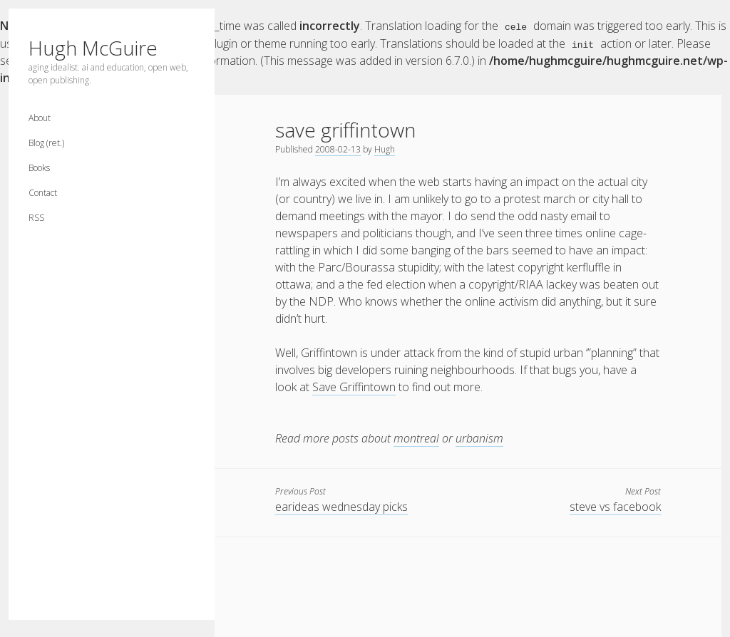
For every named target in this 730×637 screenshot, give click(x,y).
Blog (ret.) (46, 143)
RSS (36, 218)
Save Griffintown (354, 386)
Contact (43, 193)
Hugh (384, 149)
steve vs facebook (615, 506)
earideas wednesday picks (341, 506)
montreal (416, 437)
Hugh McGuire (93, 47)
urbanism (479, 437)
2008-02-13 (338, 149)
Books (39, 168)
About (40, 118)
